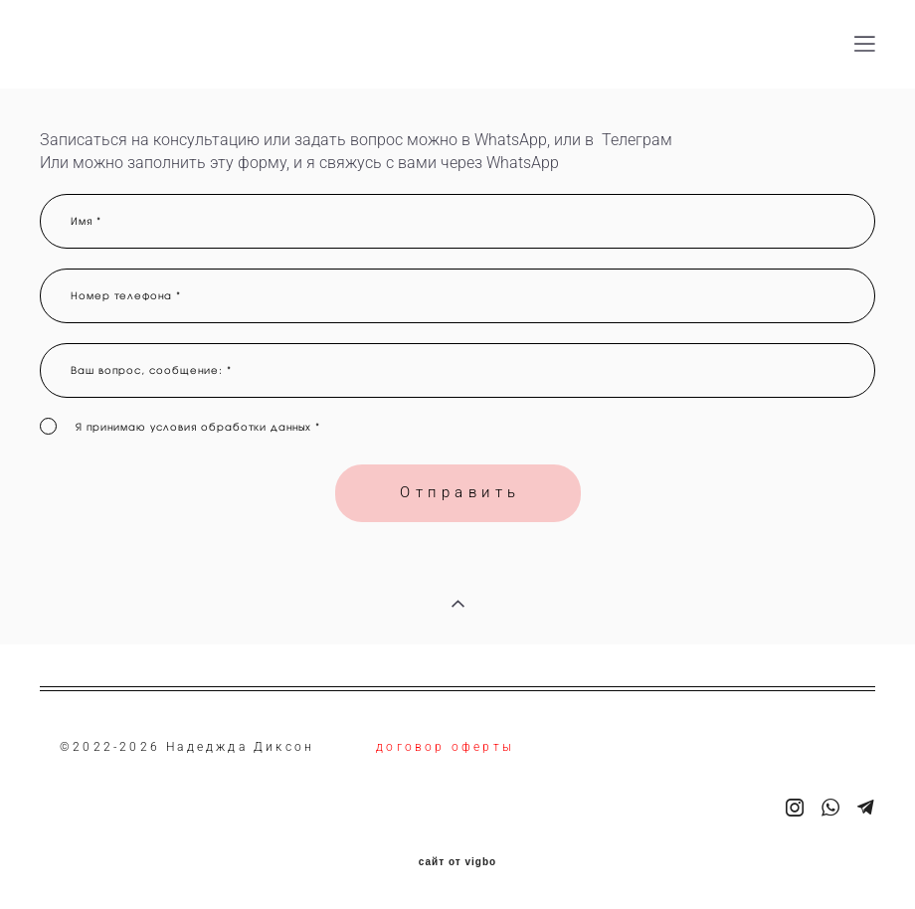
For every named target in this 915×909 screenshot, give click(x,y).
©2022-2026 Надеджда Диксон (187, 747)
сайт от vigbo (457, 862)
